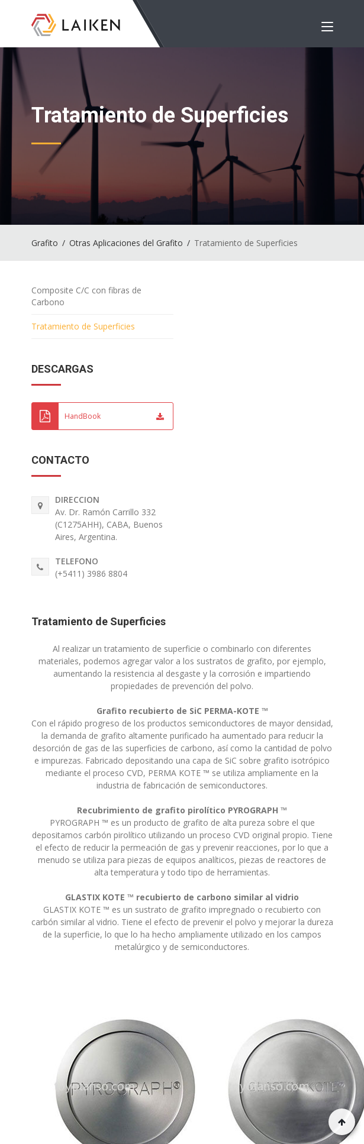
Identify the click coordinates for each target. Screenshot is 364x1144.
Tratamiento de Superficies (98, 621)
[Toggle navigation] (327, 29)
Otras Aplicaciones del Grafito (126, 242)
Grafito (44, 242)
